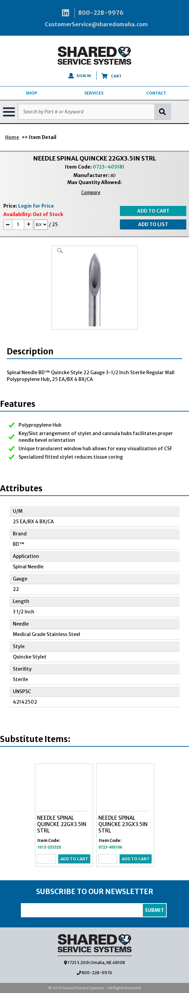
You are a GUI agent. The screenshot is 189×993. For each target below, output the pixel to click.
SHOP (31, 93)
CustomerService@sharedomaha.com (96, 24)
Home (12, 137)
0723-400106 (110, 847)
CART (111, 76)
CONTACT (156, 93)
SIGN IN (79, 75)
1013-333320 (49, 847)
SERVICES (93, 93)
